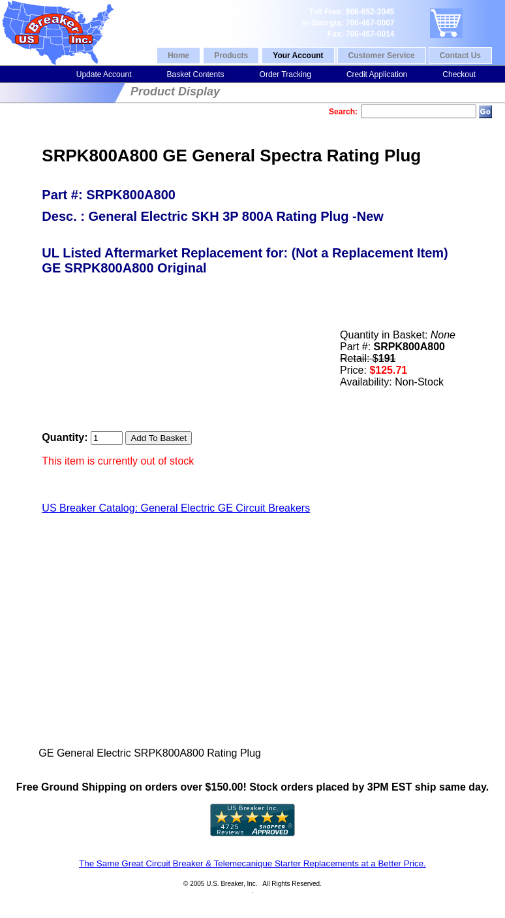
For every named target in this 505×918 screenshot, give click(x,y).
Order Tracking (285, 74)
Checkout (459, 74)
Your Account (298, 55)
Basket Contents (195, 74)
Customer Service (381, 55)
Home (178, 55)
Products (231, 55)
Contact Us (460, 55)
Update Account (104, 74)
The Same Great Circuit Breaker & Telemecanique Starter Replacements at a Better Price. (252, 863)
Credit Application (376, 74)
